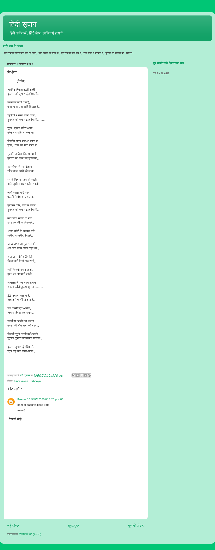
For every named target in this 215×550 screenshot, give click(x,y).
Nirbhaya (35, 381)
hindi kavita (21, 381)
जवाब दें (21, 410)
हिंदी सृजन (23, 24)
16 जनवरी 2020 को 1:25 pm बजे (45, 399)
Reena (21, 399)
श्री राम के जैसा (13, 46)
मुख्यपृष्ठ (73, 526)
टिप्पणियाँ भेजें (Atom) (30, 534)
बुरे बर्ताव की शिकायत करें (168, 63)
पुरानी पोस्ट (136, 526)
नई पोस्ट (13, 526)
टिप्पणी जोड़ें (15, 419)
